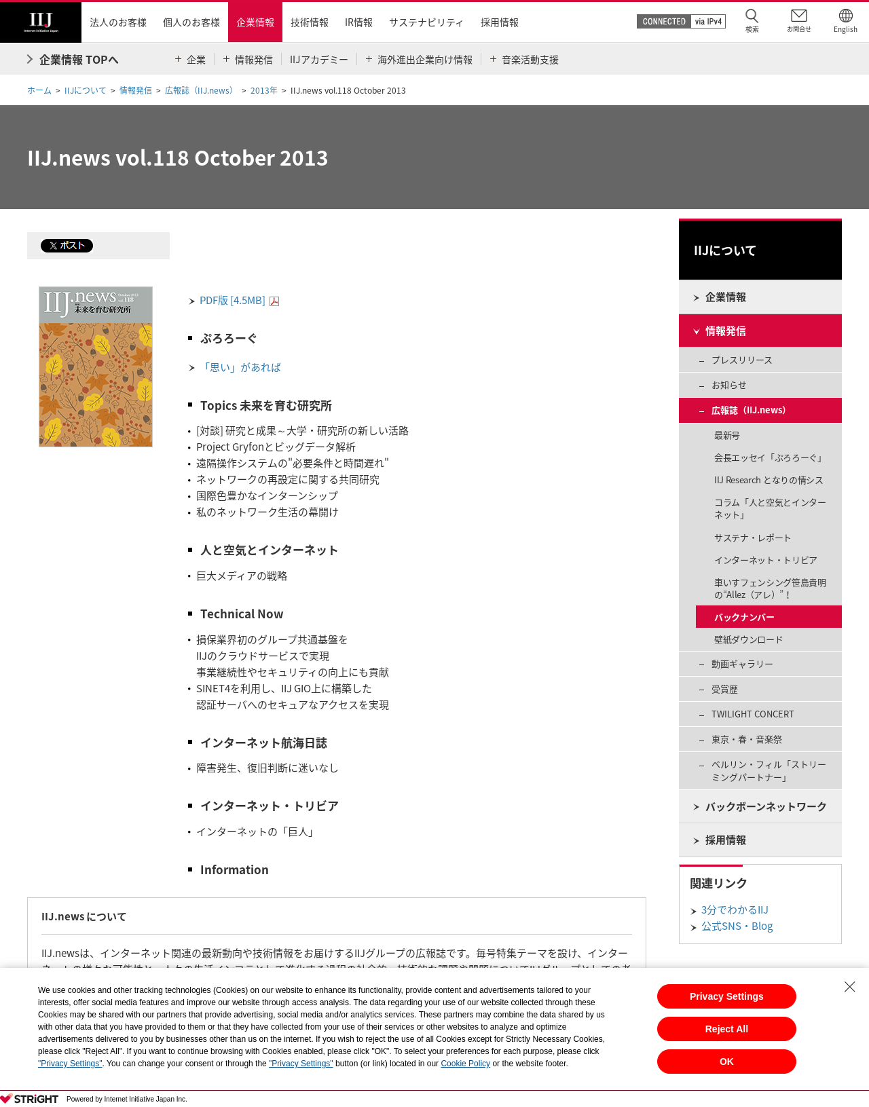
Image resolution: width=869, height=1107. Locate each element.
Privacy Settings (727, 996)
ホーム (39, 90)
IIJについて (85, 90)
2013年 (264, 90)
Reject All (726, 1029)
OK (727, 1061)
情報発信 (135, 90)
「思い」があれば (240, 367)
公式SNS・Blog (737, 925)
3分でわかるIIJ (735, 909)
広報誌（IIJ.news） (201, 90)
